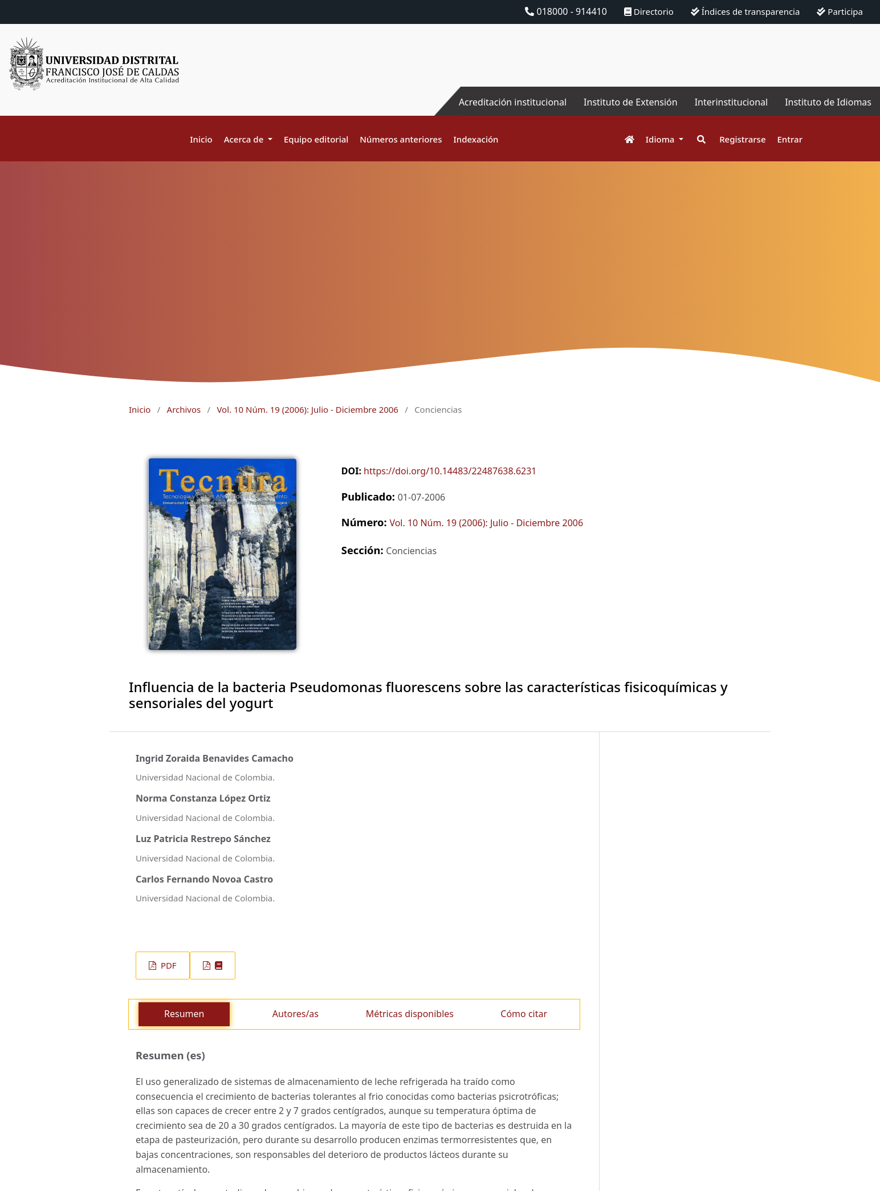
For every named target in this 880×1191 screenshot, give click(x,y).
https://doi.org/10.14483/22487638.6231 (450, 471)
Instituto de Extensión (631, 102)
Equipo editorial (316, 139)
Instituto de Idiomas (828, 102)
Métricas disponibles (410, 1013)
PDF (167, 965)
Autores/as (295, 1013)
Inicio (201, 139)
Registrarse (742, 139)
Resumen (184, 1013)
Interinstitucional (731, 102)
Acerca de (245, 139)
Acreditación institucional (513, 102)
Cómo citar (523, 1013)
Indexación (475, 139)
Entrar (789, 139)
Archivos (184, 409)
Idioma (661, 139)
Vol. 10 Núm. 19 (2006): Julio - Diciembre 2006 (307, 409)
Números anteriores (401, 139)
